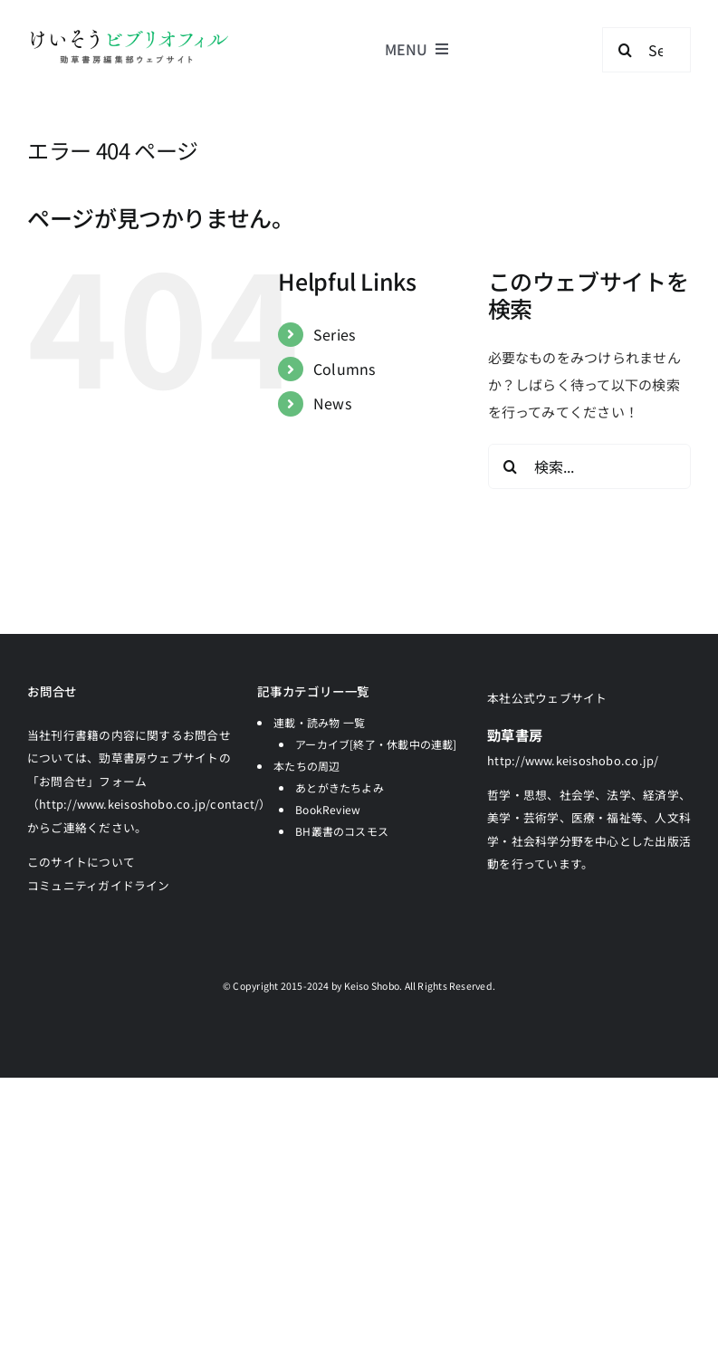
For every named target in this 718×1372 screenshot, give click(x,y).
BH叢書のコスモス (341, 831)
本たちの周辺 (306, 765)
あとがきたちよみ (339, 787)
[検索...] (589, 466)
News (332, 403)
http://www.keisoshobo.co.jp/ (572, 760)
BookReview (327, 809)
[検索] (624, 49)
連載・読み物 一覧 (319, 722)
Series (334, 334)
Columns (344, 368)
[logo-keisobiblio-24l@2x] (129, 33)
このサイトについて (81, 861)
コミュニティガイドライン (98, 885)
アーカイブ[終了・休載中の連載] (376, 744)
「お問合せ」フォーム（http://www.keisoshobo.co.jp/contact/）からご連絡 (149, 804)
